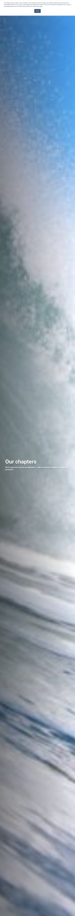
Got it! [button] (37, 11)
